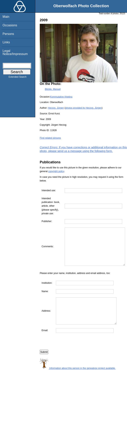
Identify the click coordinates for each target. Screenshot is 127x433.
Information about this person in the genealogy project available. (78, 386)
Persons (8, 34)
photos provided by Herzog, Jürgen (83, 108)
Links (6, 42)
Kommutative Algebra (61, 96)
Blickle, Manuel (53, 89)
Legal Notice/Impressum (15, 52)
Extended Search (17, 77)
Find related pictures (50, 138)
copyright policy (56, 171)
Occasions (10, 25)
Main (6, 16)
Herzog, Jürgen (56, 108)
